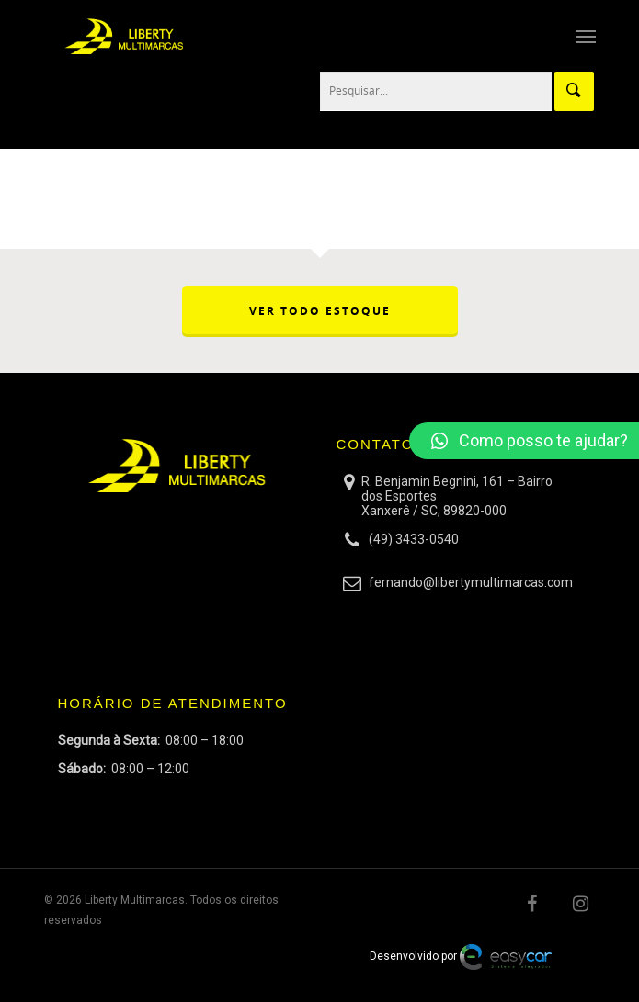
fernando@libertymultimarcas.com (471, 582)
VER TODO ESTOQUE (320, 311)
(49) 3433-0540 (414, 539)
